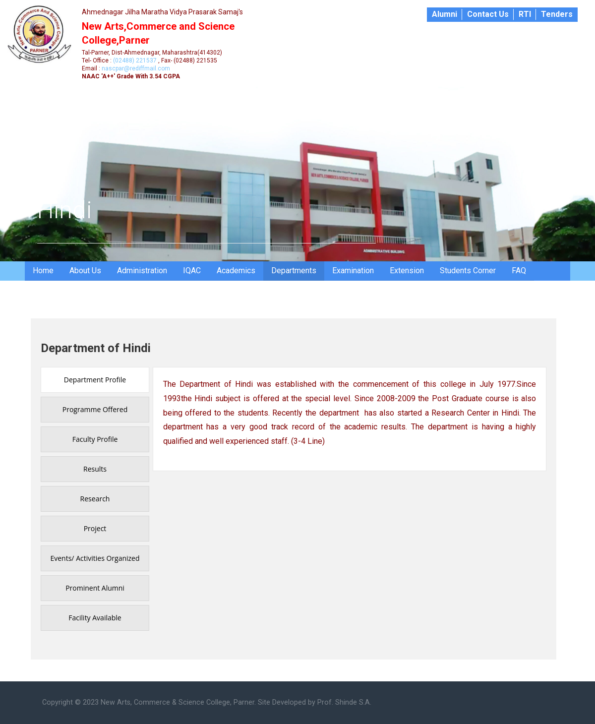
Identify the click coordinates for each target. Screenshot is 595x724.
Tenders (557, 14)
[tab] (95, 380)
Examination (353, 270)
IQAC (192, 270)
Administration (142, 270)
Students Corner (468, 270)
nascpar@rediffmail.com (136, 68)
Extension (407, 270)
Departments (293, 270)
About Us (85, 270)
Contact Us (488, 14)
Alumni (444, 14)
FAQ (519, 270)
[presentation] (95, 380)
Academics (236, 270)
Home (43, 270)
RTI (525, 14)
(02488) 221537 (135, 60)
